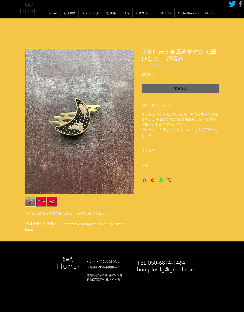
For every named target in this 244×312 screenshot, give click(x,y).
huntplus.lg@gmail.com (166, 269)
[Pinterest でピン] (152, 180)
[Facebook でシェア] (144, 180)
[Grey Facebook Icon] (240, 4)
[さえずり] (232, 4)
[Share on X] (169, 180)
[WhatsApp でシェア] (161, 180)
